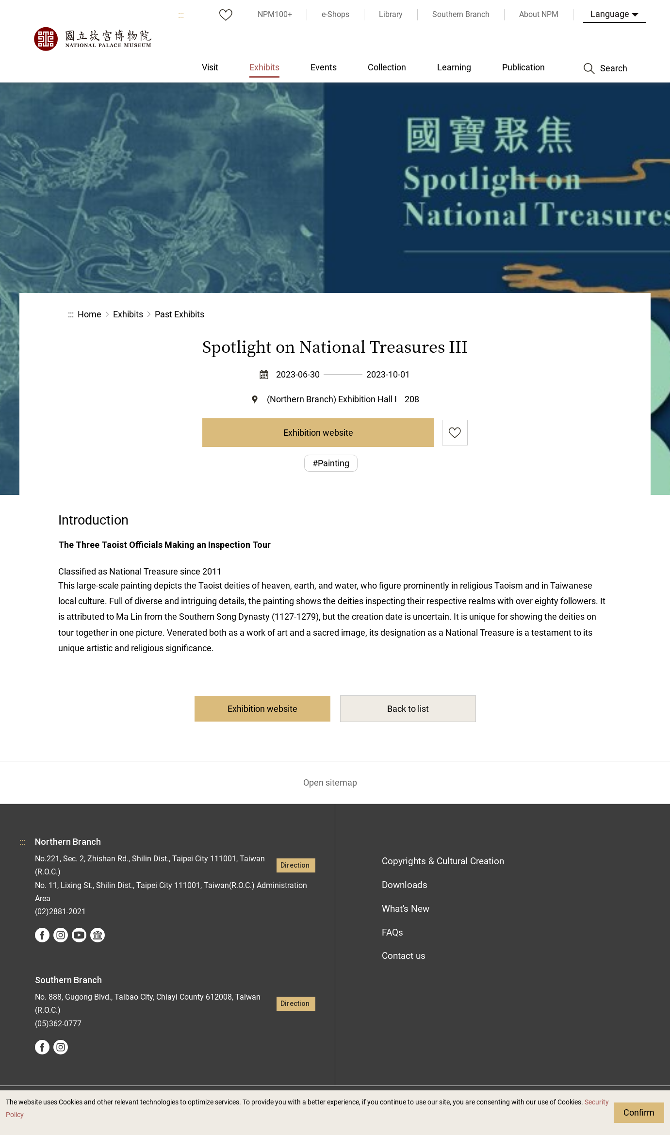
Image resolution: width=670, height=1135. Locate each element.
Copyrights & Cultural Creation (443, 861)
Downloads (404, 884)
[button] (528, 314)
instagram (60, 935)
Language (609, 14)
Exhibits (128, 314)
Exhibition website (318, 433)
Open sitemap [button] (330, 782)
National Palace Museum (92, 38)
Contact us (403, 955)
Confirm (638, 1112)
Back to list (408, 709)
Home (89, 314)
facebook (42, 935)
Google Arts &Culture (97, 935)
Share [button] (496, 314)
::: (181, 15)
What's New (405, 908)
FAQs (392, 932)
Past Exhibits (179, 314)
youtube (79, 935)
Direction (295, 865)
